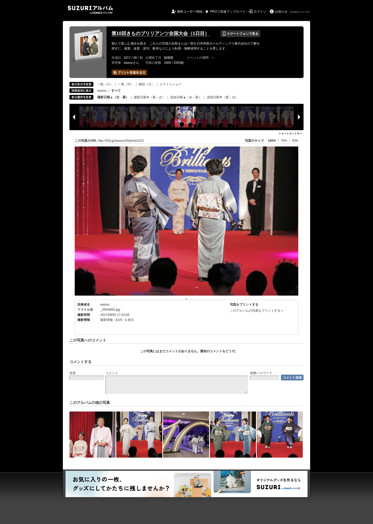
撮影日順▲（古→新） (113, 97)
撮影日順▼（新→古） (149, 97)
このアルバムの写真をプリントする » (256, 310)
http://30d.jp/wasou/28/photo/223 (121, 141)
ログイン (260, 11)
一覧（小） (105, 84)
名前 (72, 373)
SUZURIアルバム (90, 10)
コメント (111, 373)
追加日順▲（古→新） (186, 97)
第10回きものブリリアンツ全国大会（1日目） (160, 33)
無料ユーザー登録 (189, 11)
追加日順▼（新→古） (222, 97)
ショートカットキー (290, 133)
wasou (102, 90)
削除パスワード (261, 373)
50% (295, 141)
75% (284, 141)
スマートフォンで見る (240, 33)
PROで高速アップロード (227, 11)
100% (272, 141)
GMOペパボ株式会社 (300, 12)
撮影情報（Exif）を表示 (117, 320)
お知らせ (281, 11)
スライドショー (170, 84)
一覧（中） (126, 84)
